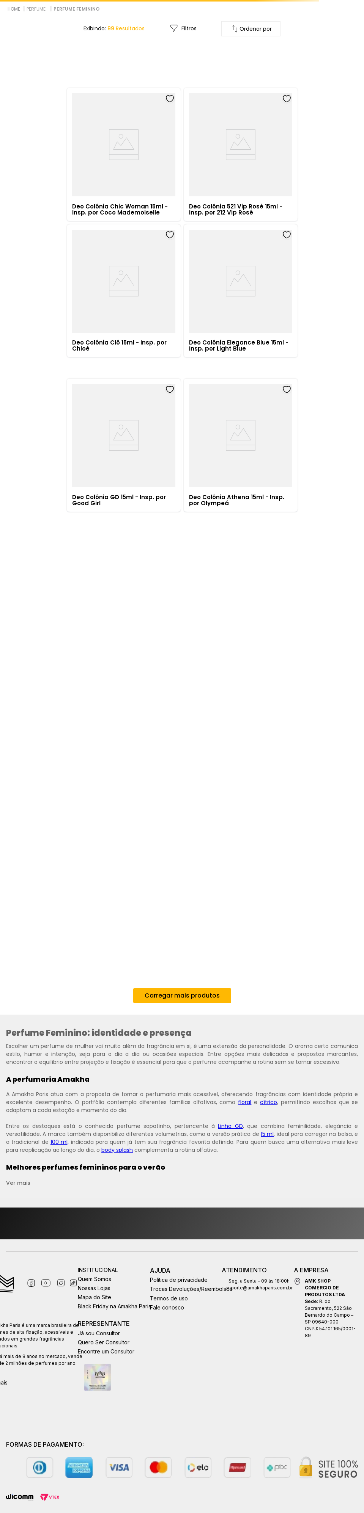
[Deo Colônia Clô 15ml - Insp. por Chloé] (124, 290)
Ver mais (18, 1183)
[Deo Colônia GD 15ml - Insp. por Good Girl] (124, 445)
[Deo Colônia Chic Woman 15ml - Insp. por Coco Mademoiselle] (124, 154)
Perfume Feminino (76, 9)
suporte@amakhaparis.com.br (259, 1288)
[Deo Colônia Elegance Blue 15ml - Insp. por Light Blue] (241, 290)
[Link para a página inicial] (14, 9)
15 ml (267, 1134)
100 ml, (59, 1142)
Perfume (36, 9)
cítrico (268, 1102)
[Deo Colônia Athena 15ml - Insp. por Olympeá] (241, 445)
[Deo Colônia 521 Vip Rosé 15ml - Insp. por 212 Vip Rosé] (241, 154)
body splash (117, 1150)
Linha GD (230, 1126)
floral (244, 1102)
